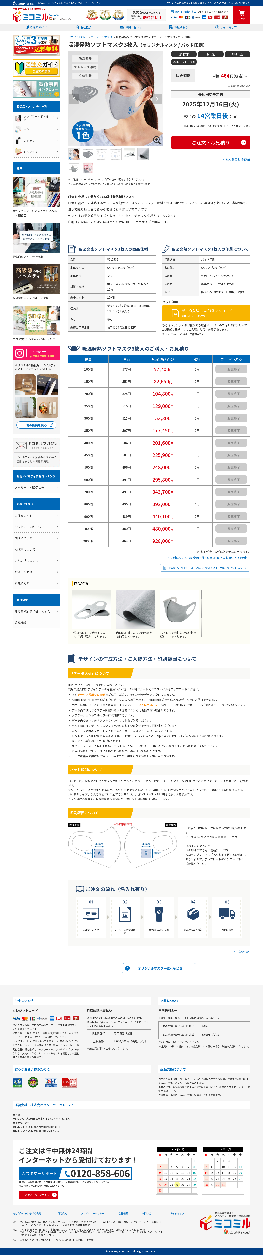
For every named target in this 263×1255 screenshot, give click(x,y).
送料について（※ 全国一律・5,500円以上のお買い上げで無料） (210, 558)
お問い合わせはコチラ (37, 1195)
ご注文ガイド (38, 27)
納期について (23, 538)
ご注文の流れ (243, 951)
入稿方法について (26, 561)
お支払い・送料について (31, 527)
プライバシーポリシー (93, 1213)
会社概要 (85, 27)
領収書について (25, 549)
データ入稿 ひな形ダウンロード (215, 313)
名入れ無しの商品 (237, 159)
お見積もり (181, 27)
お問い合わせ (133, 27)
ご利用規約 (61, 1213)
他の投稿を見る (36, 425)
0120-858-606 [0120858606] (100, 1173)
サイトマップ (228, 27)
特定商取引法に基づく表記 (32, 611)
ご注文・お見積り (211, 142)
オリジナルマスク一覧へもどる (160, 968)
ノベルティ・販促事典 (29, 487)
